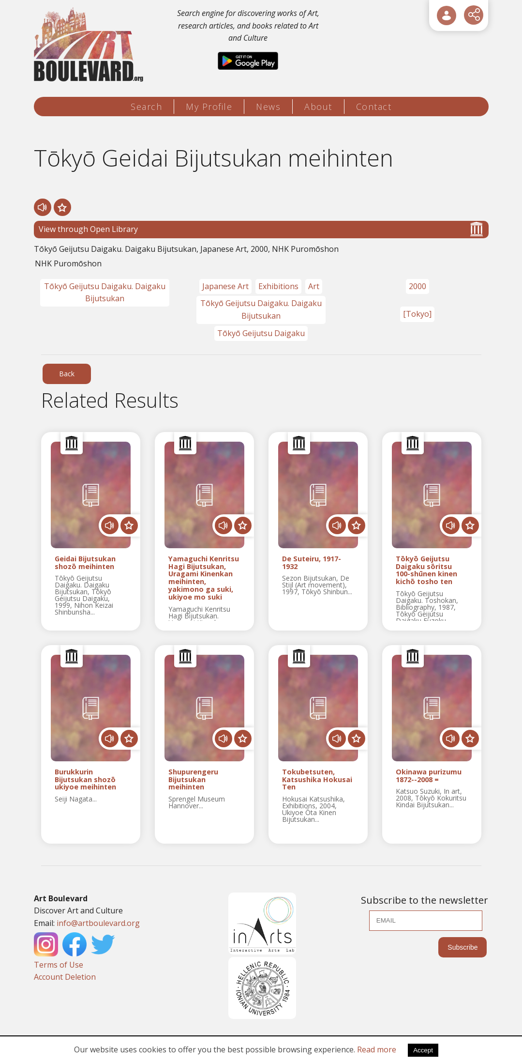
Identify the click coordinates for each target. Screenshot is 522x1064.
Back (67, 373)
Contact (374, 106)
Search (146, 106)
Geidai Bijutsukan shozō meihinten (85, 563)
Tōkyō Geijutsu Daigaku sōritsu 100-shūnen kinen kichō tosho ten (426, 570)
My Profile (209, 106)
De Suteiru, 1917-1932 (311, 563)
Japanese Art (225, 286)
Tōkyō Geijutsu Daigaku (261, 333)
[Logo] (90, 44)
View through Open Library (261, 229)
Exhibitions (278, 286)
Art (313, 286)
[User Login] (446, 15)
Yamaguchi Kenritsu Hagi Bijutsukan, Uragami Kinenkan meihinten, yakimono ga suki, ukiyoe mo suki (203, 578)
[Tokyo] (417, 313)
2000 (417, 286)
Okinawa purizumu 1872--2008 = (429, 776)
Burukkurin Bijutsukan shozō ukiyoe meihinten (85, 779)
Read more (376, 1049)
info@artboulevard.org (98, 923)
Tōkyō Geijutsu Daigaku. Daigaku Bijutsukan (104, 292)
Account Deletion (65, 976)
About (318, 106)
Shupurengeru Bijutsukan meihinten (193, 779)
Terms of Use (58, 964)
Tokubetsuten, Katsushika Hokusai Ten (317, 779)
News (268, 106)
